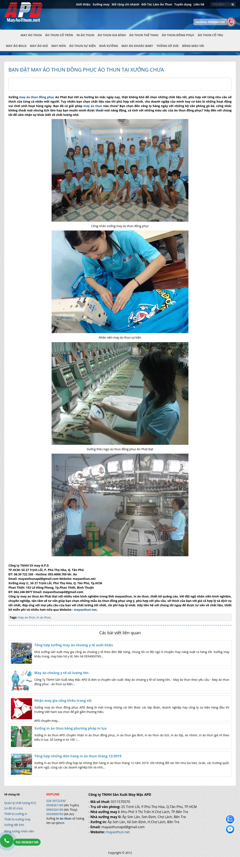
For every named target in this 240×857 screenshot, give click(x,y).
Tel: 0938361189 (27, 842)
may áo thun (92, 106)
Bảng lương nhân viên (19, 831)
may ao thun (26, 617)
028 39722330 (56, 801)
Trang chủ (12, 38)
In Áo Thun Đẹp (23, 14)
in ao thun (43, 617)
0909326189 (54, 810)
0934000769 (54, 814)
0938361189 (54, 805)
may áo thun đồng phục (36, 97)
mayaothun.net (85, 610)
